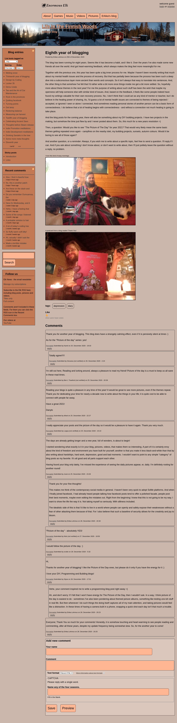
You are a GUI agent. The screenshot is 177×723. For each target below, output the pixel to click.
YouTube (7, 323)
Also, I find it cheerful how (17, 177)
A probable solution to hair (17, 220)
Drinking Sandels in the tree (18, 135)
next (19, 146)
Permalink (49, 346)
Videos (81, 16)
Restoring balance (14, 111)
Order (19, 65)
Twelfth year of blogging (16, 118)
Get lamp (10, 107)
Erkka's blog (109, 16)
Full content (9, 301)
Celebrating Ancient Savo (17, 121)
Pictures (93, 16)
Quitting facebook (13, 100)
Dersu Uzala (11, 87)
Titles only (8, 298)
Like (47, 312)
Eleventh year (12, 142)
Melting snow (11, 73)
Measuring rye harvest (15, 114)
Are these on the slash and (18, 188)
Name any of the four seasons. (64, 689)
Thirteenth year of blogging (18, 76)
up (46, 315)
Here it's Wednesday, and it (18, 203)
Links (8, 160)
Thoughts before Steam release (20, 125)
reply (49, 348)
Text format (53, 675)
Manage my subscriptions (15, 284)
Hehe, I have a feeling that (17, 209)
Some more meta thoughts (17, 139)
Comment (52, 659)
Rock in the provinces (15, 97)
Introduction (11, 156)
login (162, 6)
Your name (51, 647)
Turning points (12, 104)
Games (58, 16)
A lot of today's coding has (17, 226)
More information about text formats (89, 675)
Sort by (8, 65)
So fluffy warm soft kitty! (16, 232)
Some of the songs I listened (18, 215)
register (171, 6)
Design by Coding (14, 80)
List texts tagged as (14, 58)
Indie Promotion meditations (18, 128)
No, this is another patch (16, 183)
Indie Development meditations (19, 132)
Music (69, 16)
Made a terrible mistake (16, 243)
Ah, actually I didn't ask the (17, 237)
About (47, 16)
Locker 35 (10, 83)
